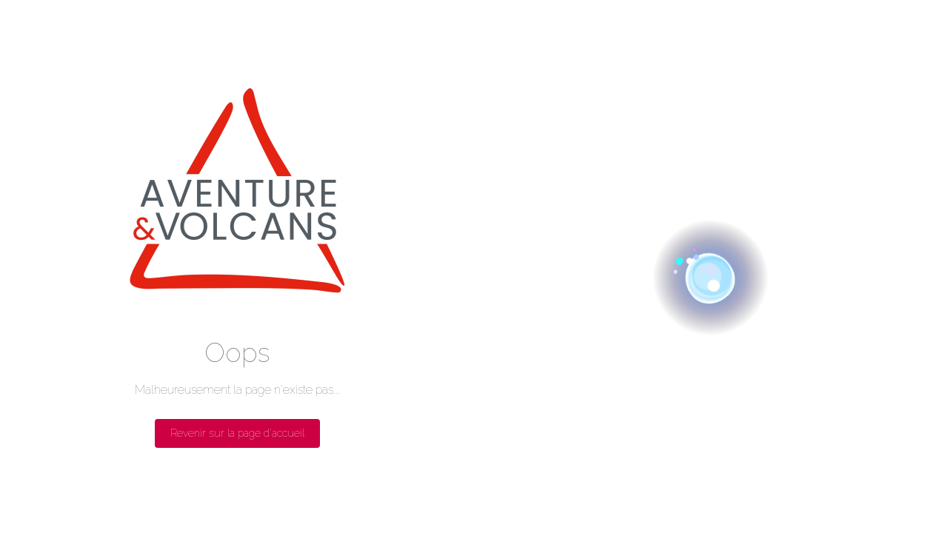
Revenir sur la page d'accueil (237, 433)
